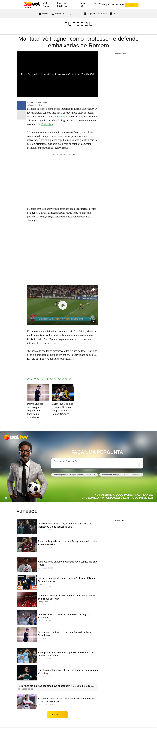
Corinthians (47, 124)
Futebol (78, 24)
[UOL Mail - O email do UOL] (110, 4)
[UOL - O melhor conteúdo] (32, 5)
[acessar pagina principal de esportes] (114, 13)
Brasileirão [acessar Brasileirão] (101, 14)
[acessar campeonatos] (90, 13)
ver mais (57, 714)
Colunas (98, 3)
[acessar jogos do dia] (57, 13)
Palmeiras (62, 116)
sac (103, 5)
